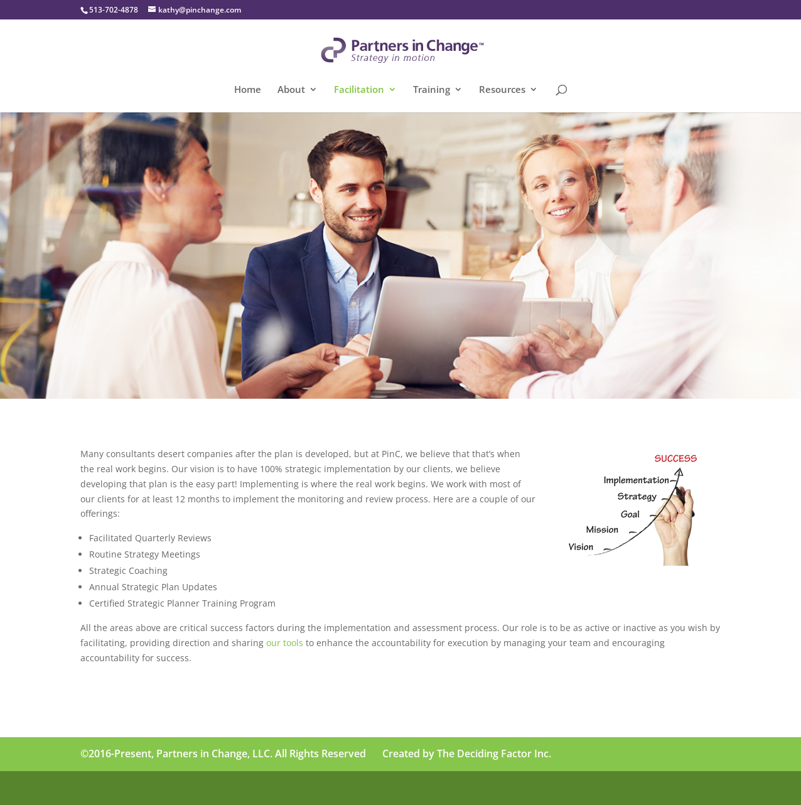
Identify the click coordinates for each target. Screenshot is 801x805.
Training (431, 90)
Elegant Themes (169, 788)
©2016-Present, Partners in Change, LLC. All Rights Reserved (223, 753)
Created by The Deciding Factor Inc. (466, 753)
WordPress (288, 788)
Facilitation (359, 90)
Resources (502, 90)
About (291, 90)
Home (247, 90)
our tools (284, 643)
